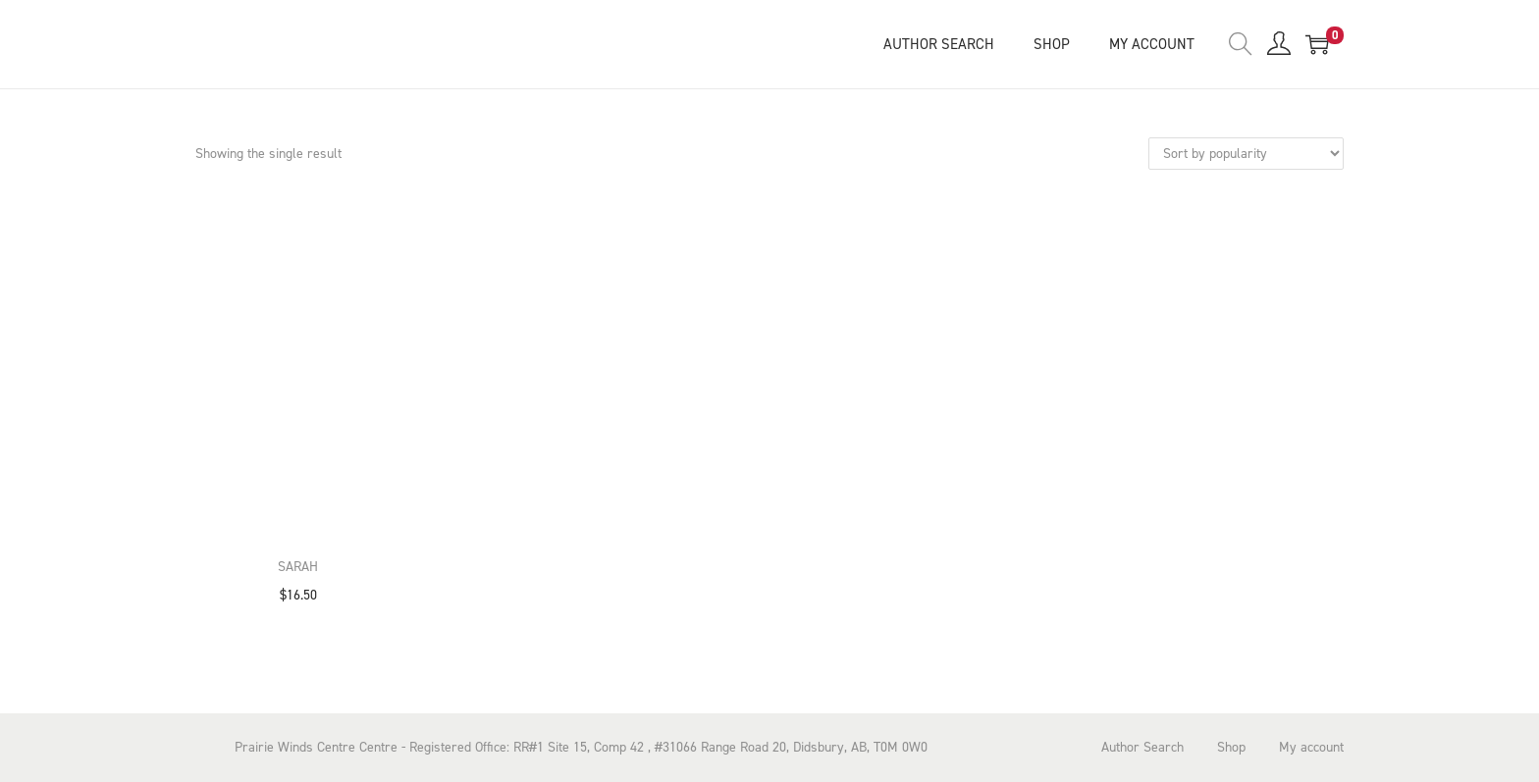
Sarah (298, 566)
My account (1311, 747)
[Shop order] (1246, 153)
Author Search (1142, 747)
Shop (1231, 747)
